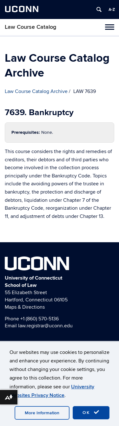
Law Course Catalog (30, 27)
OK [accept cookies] (91, 412)
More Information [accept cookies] (42, 413)
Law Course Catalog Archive (36, 91)
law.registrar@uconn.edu (45, 326)
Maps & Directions (25, 307)
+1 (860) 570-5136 (39, 319)
